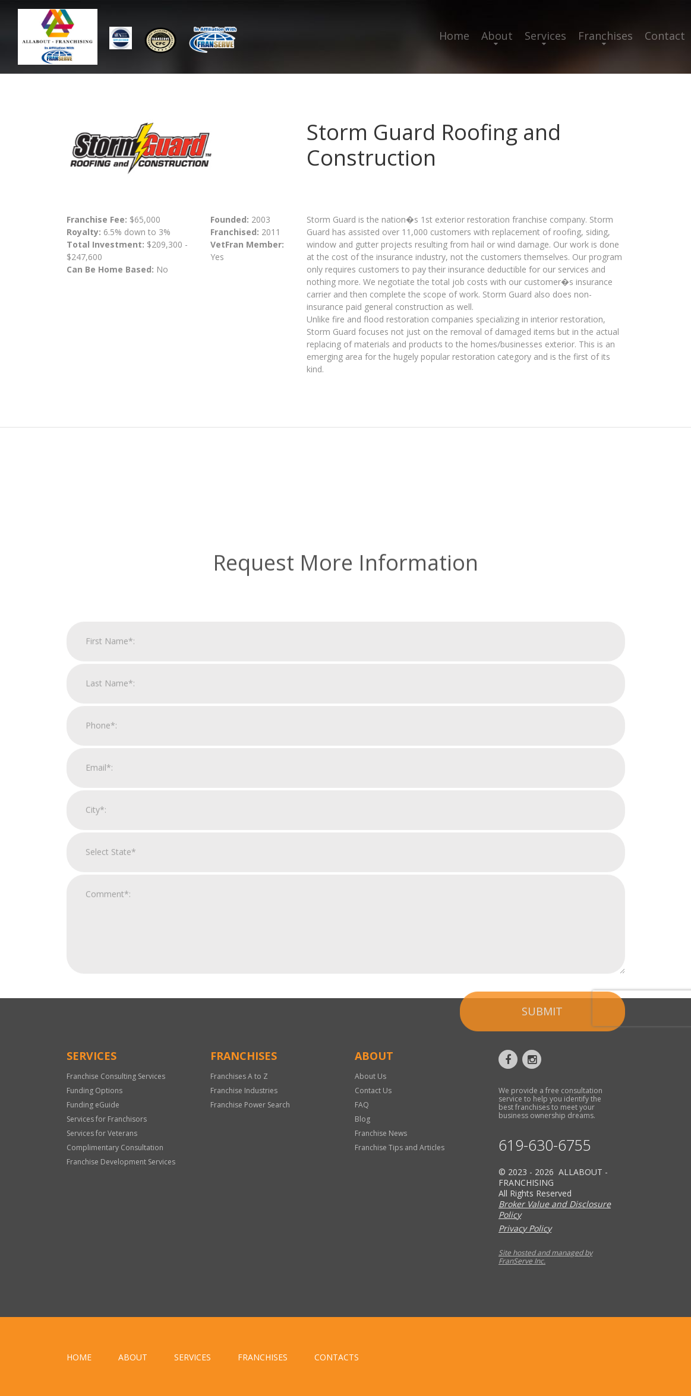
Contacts (336, 1357)
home (79, 1357)
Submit (542, 1182)
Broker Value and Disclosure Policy (554, 1209)
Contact (665, 36)
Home (454, 36)
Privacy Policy (524, 1228)
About (497, 36)
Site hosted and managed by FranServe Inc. (545, 1257)
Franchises (605, 36)
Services (545, 36)
